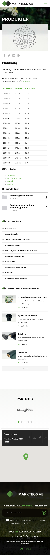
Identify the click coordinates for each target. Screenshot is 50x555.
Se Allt (25, 369)
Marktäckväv (11, 234)
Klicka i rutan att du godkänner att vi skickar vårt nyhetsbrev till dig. (27, 521)
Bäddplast (10, 229)
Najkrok (11, 184)
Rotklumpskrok (14, 179)
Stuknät (9, 273)
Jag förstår (25, 549)
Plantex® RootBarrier (16, 278)
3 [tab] (25, 422)
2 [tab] (22, 422)
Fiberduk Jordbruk (14, 256)
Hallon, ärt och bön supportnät (21, 251)
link (4, 55)
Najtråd (10, 181)
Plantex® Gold (12, 245)
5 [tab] (31, 422)
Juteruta (26, 81)
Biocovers (10, 262)
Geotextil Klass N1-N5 (15, 267)
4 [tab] (28, 422)
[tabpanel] (25, 410)
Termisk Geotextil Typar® (17, 240)
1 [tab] (19, 422)
